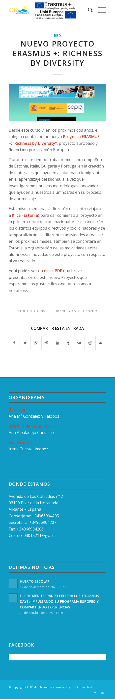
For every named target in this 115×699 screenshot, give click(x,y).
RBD (57, 35)
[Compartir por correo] (101, 343)
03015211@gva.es (41, 535)
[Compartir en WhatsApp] (36, 343)
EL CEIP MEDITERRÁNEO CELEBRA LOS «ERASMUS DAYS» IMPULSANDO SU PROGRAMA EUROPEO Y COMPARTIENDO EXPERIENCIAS (59, 601)
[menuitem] (88, 10)
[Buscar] (88, 10)
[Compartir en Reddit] (90, 343)
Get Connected (81, 687)
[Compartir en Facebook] (14, 343)
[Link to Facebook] (95, 693)
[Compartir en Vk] (79, 343)
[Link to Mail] (102, 693)
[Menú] (99, 10)
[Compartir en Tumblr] (68, 343)
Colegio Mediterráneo (78, 311)
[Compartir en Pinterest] (47, 343)
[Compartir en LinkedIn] (57, 343)
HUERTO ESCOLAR (35, 581)
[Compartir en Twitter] (25, 343)
